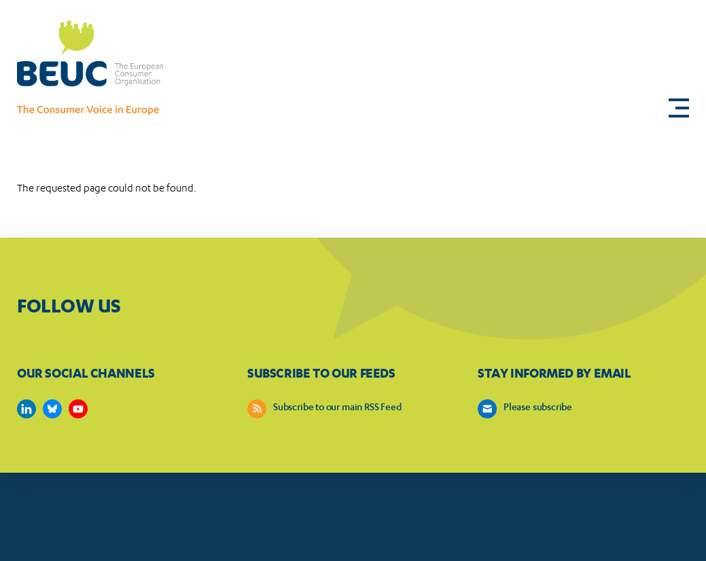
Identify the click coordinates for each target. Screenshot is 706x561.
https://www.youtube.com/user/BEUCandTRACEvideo (78, 408)
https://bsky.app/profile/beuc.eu (52, 408)
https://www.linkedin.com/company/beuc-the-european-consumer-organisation (26, 408)
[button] (679, 108)
